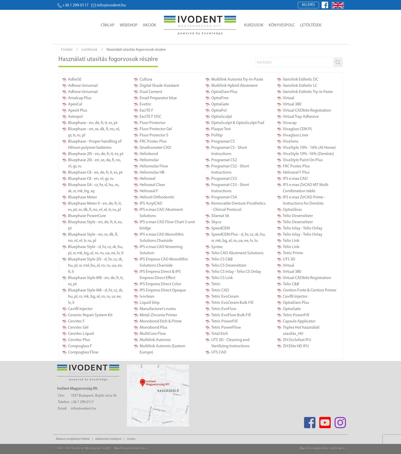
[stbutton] (338, 62)
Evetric (145, 104)
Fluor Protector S (154, 135)
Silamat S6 (220, 216)
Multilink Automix (155, 340)
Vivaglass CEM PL (298, 129)
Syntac (217, 247)
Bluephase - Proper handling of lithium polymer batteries (95, 145)
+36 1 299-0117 (72, 5)
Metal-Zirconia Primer (158, 315)
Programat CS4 (224, 197)
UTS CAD (218, 352)
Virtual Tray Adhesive (301, 117)
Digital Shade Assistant (159, 86)
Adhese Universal (83, 86)
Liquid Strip (150, 303)
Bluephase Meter (82, 197)
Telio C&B (291, 284)
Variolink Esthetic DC (300, 80)
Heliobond (149, 154)
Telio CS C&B (222, 259)
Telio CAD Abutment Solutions (237, 253)
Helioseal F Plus (296, 173)
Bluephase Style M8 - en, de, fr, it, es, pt (95, 281)
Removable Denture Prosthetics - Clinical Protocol (238, 207)
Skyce (216, 222)
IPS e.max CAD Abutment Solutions (161, 213)
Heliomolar (149, 160)
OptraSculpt (221, 117)
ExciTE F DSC (150, 117)
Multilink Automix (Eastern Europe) (162, 349)
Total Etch (219, 334)
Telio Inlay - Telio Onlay (302, 228)
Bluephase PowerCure (87, 216)
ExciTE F (146, 111)
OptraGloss (292, 210)
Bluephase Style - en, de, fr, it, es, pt (95, 225)
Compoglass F (80, 346)
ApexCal (75, 104)
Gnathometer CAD (155, 148)
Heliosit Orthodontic (157, 197)
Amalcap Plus (79, 98)
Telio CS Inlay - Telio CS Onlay (236, 272)
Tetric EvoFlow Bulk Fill (231, 315)
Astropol (75, 117)
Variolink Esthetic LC (300, 86)
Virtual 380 (292, 104)
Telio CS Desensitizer (228, 266)
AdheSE (74, 80)
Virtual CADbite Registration (307, 111)
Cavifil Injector (80, 309)
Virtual (288, 98)
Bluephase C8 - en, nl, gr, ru (91, 179)
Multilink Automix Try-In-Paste (237, 80)
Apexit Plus (77, 111)
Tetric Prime (293, 253)
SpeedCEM (220, 228)
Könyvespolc (282, 25)
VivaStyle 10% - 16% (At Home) (309, 148)
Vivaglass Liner (295, 135)
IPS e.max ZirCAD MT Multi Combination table (305, 188)
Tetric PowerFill (224, 321)
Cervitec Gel (78, 328)
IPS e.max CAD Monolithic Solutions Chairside (162, 238)
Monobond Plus (153, 328)
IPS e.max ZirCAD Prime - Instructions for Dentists (304, 200)
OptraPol (219, 111)
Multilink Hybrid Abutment (234, 86)
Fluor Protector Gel (156, 129)
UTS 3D (289, 259)
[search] (294, 62)
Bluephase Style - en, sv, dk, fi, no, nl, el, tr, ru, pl (93, 238)
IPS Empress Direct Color (160, 284)
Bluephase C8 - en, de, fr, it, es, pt (95, 173)
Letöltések (310, 25)
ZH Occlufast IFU (297, 340)
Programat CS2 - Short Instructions (230, 169)
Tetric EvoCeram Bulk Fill (232, 303)
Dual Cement (151, 92)
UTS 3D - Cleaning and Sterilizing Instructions (230, 343)
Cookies (131, 439)
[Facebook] (309, 421)
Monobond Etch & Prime (161, 321)
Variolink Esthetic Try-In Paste (308, 92)
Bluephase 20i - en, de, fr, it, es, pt (95, 154)
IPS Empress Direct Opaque (163, 290)
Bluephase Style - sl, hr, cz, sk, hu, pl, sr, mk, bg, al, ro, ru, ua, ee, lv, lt (96, 250)
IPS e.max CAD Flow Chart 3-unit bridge (167, 225)
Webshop (129, 25)
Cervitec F (76, 321)
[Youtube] (325, 421)
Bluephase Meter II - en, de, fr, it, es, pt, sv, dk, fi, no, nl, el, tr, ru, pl (95, 207)
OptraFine (220, 98)
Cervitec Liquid (81, 334)
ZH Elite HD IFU (296, 346)
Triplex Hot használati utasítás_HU (301, 331)
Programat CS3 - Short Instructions (230, 188)
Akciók (149, 25)
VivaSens (290, 142)
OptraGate (220, 104)
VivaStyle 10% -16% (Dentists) (308, 154)
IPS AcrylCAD (151, 204)
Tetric (216, 284)
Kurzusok (253, 25)
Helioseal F (149, 191)
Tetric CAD (220, 290)
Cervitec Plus (79, 340)
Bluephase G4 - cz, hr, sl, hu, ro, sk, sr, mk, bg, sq (93, 188)
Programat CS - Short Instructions (229, 151)
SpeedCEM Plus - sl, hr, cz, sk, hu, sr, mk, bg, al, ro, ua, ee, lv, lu (238, 238)
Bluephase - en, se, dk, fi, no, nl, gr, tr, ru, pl (94, 132)
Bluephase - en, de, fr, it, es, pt (92, 123)
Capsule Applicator (299, 321)
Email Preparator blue (158, 98)
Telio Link (291, 241)
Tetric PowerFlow (226, 328)
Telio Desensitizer (298, 216)
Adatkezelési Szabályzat (108, 439)
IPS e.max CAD (295, 179)
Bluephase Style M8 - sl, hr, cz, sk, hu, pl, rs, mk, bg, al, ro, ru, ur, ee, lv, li (95, 296)
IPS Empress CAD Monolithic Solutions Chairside (164, 262)
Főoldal (66, 50)
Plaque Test (221, 129)
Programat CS (223, 142)
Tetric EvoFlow (223, 309)
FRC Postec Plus (153, 142)
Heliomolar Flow (154, 166)
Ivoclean (147, 297)
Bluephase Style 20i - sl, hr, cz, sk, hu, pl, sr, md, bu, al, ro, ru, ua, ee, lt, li (95, 265)
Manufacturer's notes (158, 309)
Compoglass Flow (83, 352)
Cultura (146, 80)
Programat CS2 (224, 160)
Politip (217, 135)
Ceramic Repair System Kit (90, 315)
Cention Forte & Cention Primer (309, 290)
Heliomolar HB (152, 173)
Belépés (308, 5)
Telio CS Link (222, 278)
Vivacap (290, 123)
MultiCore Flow (153, 334)
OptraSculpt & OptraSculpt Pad (237, 123)
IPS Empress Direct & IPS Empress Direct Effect (160, 275)
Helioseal (147, 179)
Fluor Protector (152, 123)
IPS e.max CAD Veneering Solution (161, 250)
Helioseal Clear (152, 185)
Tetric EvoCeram (225, 297)
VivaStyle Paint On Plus (303, 160)
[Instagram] (340, 421)
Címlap (108, 25)
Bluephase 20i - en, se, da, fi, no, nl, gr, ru (94, 163)
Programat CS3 (224, 179)
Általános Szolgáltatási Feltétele (73, 439)
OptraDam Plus (224, 92)
